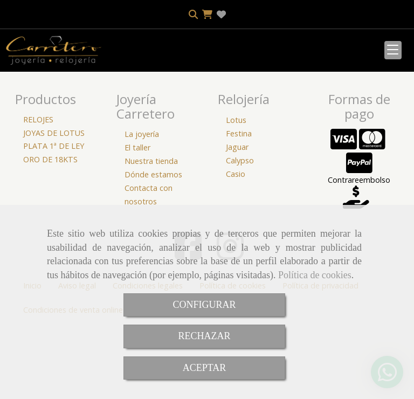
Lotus (236, 192)
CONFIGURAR (204, 304)
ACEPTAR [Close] (204, 367)
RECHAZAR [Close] (204, 336)
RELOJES (38, 191)
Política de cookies (314, 275)
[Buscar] (57, 128)
